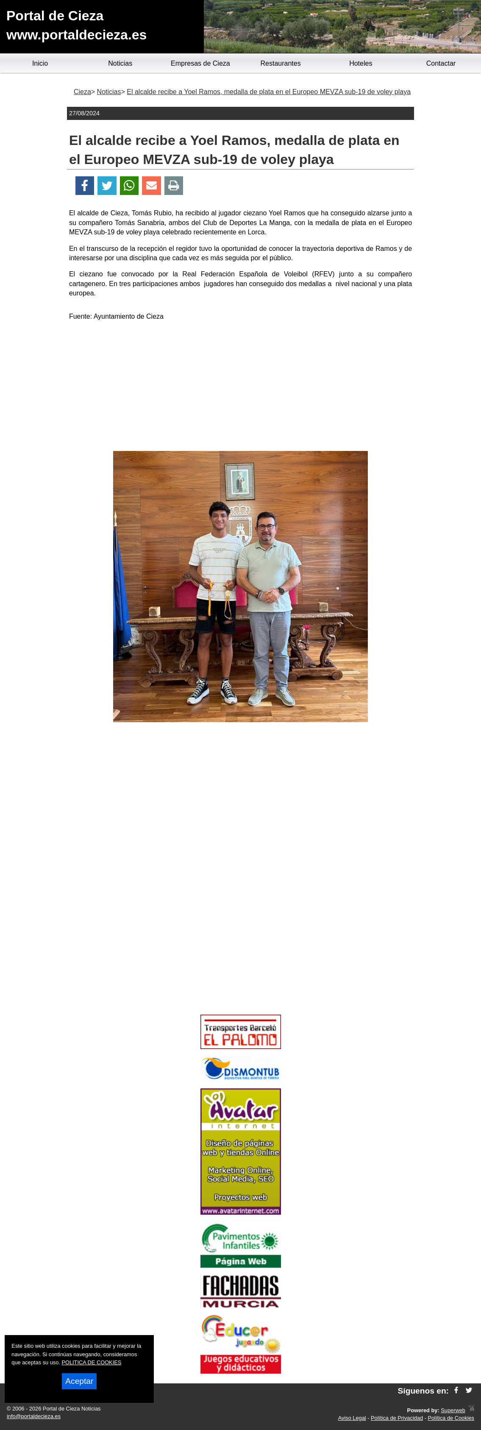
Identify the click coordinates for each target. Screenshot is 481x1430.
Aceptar (79, 1381)
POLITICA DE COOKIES (91, 1362)
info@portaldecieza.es (34, 1416)
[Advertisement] (240, 387)
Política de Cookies (451, 1418)
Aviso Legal (352, 1418)
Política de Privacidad (397, 1418)
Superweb (453, 1410)
